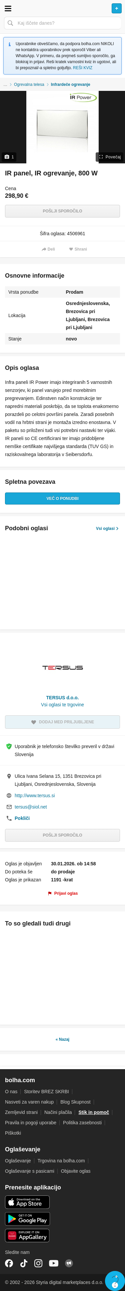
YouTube (53, 1263)
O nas (11, 1091)
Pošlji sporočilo (62, 211)
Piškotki (13, 1133)
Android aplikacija (27, 1219)
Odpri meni (8, 8)
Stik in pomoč (93, 1112)
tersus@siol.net (31, 807)
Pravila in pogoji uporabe (30, 1122)
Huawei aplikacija (27, 1235)
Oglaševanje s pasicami (29, 1171)
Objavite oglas (76, 1171)
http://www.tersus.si (35, 795)
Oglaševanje (18, 1160)
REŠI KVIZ (82, 67)
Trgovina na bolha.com (61, 1160)
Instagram (38, 1263)
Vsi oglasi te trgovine (62, 704)
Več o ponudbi (62, 498)
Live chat (115, 1281)
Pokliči (22, 818)
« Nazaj (62, 1039)
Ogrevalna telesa (29, 84)
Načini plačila (58, 1112)
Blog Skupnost (75, 1102)
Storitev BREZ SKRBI (46, 1091)
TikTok (24, 1263)
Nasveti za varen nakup (29, 1102)
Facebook (9, 1263)
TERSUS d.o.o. (62, 697)
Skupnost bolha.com (69, 1263)
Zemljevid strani (21, 1112)
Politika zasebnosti (82, 1122)
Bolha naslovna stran (62, 8)
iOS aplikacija (27, 1202)
